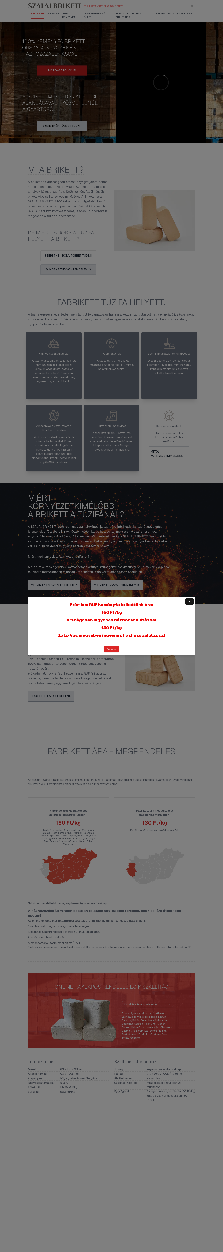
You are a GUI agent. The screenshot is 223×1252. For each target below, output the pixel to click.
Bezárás (111, 649)
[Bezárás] (189, 601)
